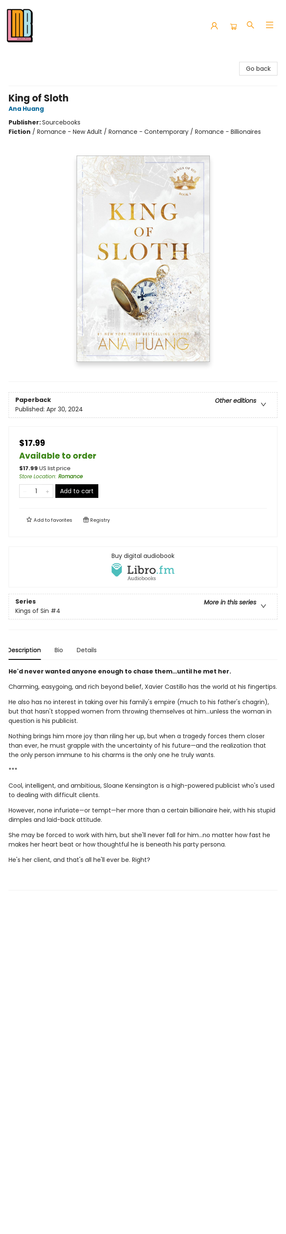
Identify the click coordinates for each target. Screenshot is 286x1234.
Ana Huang (27, 108)
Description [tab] (25, 650)
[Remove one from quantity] (25, 491)
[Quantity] (36, 491)
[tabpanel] (143, 778)
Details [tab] (88, 650)
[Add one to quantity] (47, 491)
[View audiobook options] (143, 567)
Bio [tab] (60, 650)
